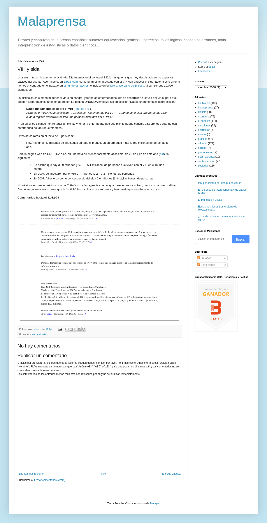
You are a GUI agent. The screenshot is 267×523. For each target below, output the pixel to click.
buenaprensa (205, 107)
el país (42, 334)
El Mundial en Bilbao (210, 199)
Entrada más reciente (31, 473)
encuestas (204, 129)
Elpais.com (71, 81)
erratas (202, 134)
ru (87, 108)
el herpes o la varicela (64, 256)
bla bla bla (204, 103)
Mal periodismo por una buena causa (219, 182)
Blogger (154, 503)
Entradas (204, 258)
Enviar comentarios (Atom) (49, 480)
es (82, 108)
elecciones (204, 125)
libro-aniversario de (126, 85)
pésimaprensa (206, 156)
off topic (202, 143)
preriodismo (205, 152)
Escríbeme (204, 71)
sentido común (206, 161)
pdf (162, 154)
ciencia (34, 334)
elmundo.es (70, 85)
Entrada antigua (171, 473)
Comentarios (206, 264)
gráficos (202, 138)
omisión (202, 147)
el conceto (204, 120)
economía (204, 116)
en (77, 108)
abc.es (84, 85)
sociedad (203, 165)
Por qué (203, 62)
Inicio (103, 473)
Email (60, 218)
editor (212, 66)
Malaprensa (52, 21)
